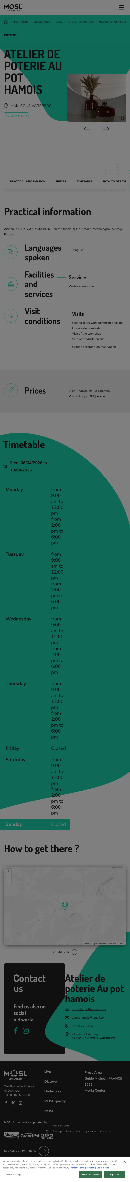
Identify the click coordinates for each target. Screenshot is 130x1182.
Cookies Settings (13, 1177)
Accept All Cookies (90, 1177)
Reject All (115, 1177)
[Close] (124, 1164)
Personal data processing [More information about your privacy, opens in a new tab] (83, 1170)
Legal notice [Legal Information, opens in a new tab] (103, 1170)
